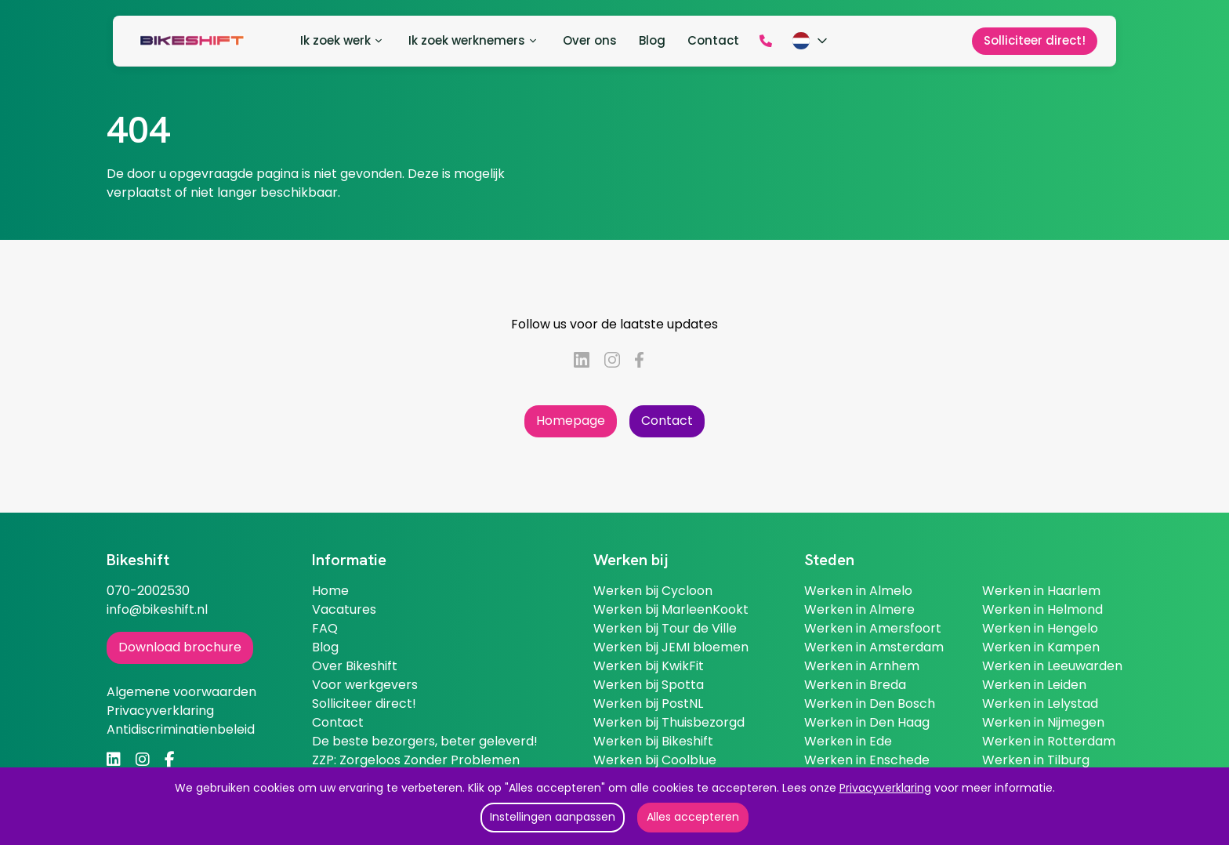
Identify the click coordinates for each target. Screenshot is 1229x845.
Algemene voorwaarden (181, 692)
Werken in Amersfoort (872, 628)
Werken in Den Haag (867, 722)
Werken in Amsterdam (874, 647)
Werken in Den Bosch (869, 703)
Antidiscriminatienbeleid (181, 729)
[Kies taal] (811, 40)
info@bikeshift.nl (157, 609)
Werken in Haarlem (1041, 591)
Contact (667, 421)
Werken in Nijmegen (1043, 722)
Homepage (570, 421)
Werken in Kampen (1041, 647)
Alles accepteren (693, 817)
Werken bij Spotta (648, 685)
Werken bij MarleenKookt (671, 609)
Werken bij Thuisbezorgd (669, 722)
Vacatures (344, 609)
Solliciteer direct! (364, 703)
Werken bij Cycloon (652, 591)
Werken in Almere (859, 609)
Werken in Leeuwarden (1052, 666)
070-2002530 (148, 591)
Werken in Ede (848, 741)
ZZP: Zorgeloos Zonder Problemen (416, 760)
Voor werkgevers (365, 685)
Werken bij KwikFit (648, 666)
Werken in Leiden (1034, 685)
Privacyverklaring (885, 788)
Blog (325, 647)
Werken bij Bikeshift (653, 741)
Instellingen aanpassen (552, 817)
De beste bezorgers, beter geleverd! (425, 741)
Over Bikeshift (354, 666)
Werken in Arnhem (861, 666)
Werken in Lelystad (1040, 703)
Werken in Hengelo (1040, 628)
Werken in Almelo (858, 591)
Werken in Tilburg (1035, 760)
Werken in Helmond (1042, 609)
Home (330, 591)
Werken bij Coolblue (654, 760)
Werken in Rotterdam (1048, 741)
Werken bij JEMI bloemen (671, 647)
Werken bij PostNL (648, 703)
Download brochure (179, 647)
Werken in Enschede (867, 760)
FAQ (325, 628)
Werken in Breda (855, 685)
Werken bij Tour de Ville (665, 628)
